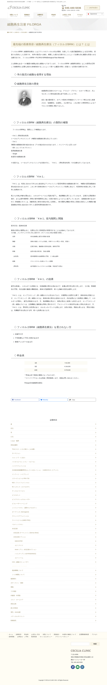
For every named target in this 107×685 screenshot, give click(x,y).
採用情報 (11, 636)
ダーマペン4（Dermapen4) (20, 512)
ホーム (11, 634)
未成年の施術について (69, 634)
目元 (12, 428)
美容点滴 (13, 604)
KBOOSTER (19, 541)
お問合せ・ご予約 (22, 636)
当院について (47, 634)
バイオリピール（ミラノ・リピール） (24, 462)
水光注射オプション (19, 537)
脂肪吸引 (13, 578)
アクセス (94, 634)
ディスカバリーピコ (18, 491)
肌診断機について (17, 570)
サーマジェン (16, 453)
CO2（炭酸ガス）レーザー (20, 562)
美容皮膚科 (14, 445)
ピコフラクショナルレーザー (21, 499)
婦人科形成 (14, 608)
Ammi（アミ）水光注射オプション (26, 549)
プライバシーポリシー (62, 636)
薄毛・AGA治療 (16, 612)
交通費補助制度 (84, 634)
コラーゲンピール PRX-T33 (20, 478)
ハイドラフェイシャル (19, 466)
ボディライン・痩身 (17, 583)
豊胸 (12, 587)
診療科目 (53, 420)
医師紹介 (56, 634)
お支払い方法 (35, 634)
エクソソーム (19, 558)
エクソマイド (19, 545)
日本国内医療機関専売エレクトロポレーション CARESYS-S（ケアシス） (35, 470)
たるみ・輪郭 (15, 441)
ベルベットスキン (17, 524)
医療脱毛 (13, 620)
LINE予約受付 (92, 8)
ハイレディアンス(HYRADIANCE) (25, 553)
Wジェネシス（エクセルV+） (21, 487)
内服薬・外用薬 (15, 595)
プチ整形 (13, 591)
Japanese (92, 14)
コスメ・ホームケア (17, 599)
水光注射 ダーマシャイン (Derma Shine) (26, 533)
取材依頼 (34, 636)
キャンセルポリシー (46, 636)
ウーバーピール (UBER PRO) (21, 520)
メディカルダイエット (18, 616)
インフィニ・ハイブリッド (20, 474)
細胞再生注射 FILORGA (19, 566)
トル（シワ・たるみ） (19, 457)
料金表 (26, 634)
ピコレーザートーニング (19, 503)
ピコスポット (16, 495)
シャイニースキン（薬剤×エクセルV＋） (25, 508)
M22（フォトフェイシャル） (21, 482)
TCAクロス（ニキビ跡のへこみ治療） (24, 449)
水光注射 (15, 528)
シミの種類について (18, 574)
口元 (12, 436)
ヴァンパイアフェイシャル (20, 516)
